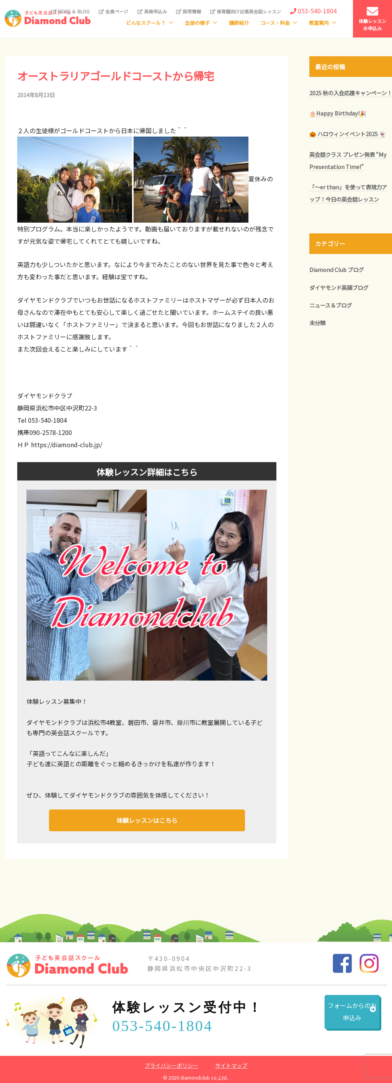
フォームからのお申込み (333, 1015)
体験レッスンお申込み (372, 18)
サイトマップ (231, 1063)
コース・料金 (275, 22)
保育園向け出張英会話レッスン (245, 11)
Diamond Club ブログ (336, 269)
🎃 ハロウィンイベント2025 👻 (347, 134)
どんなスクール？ (146, 22)
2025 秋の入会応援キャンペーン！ (350, 93)
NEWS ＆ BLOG (70, 11)
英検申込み (152, 11)
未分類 (317, 323)
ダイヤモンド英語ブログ (338, 287)
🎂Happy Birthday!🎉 (337, 113)
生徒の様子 (197, 22)
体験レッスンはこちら (147, 819)
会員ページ (113, 11)
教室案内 (319, 22)
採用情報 (188, 11)
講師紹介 (239, 22)
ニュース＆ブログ (330, 305)
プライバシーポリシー (171, 1063)
